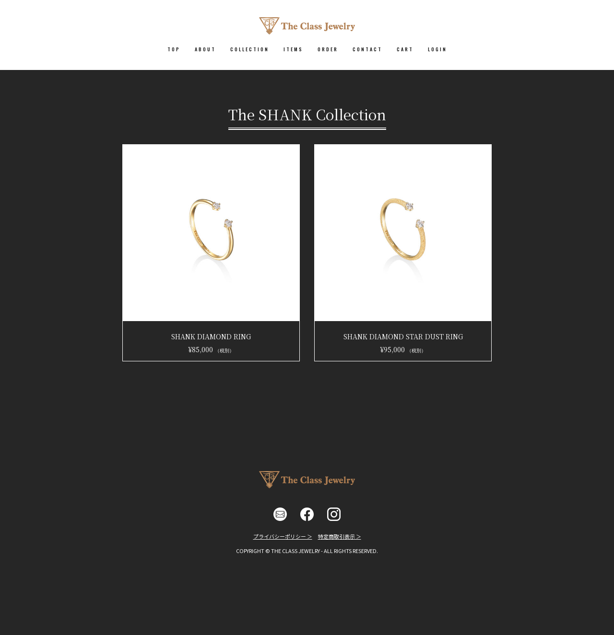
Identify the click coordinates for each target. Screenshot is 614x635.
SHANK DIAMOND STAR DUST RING (403, 336)
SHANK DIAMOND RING (211, 336)
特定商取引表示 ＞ (339, 536)
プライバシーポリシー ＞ (282, 536)
